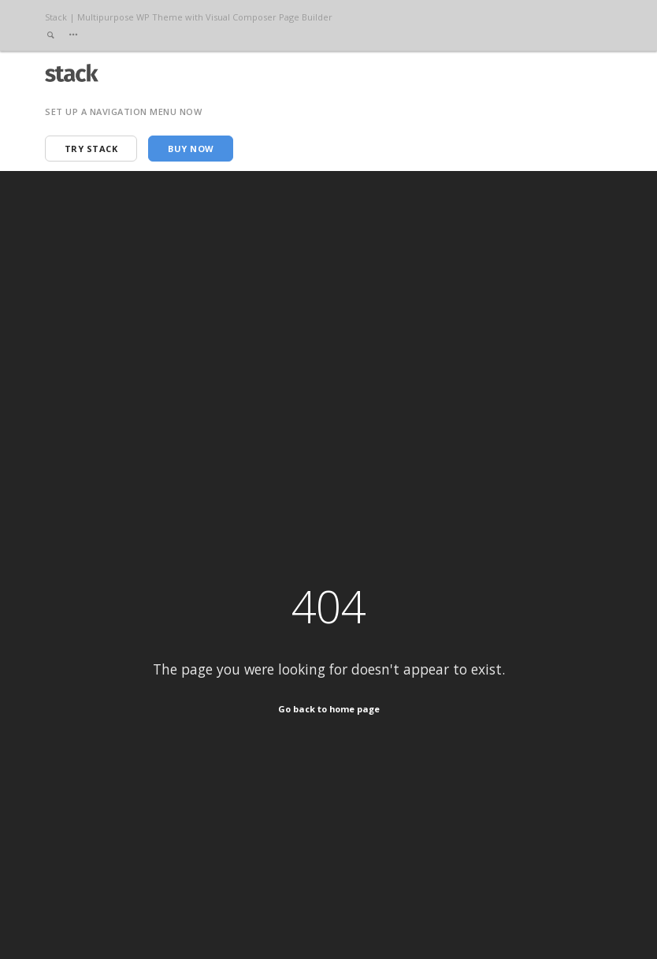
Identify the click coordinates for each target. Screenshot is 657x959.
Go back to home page (329, 709)
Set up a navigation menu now (123, 111)
